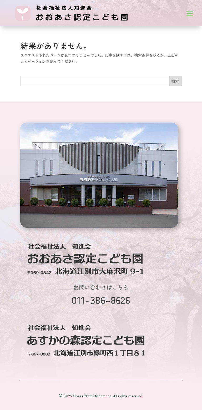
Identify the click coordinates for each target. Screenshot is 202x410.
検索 (175, 81)
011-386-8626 (101, 299)
